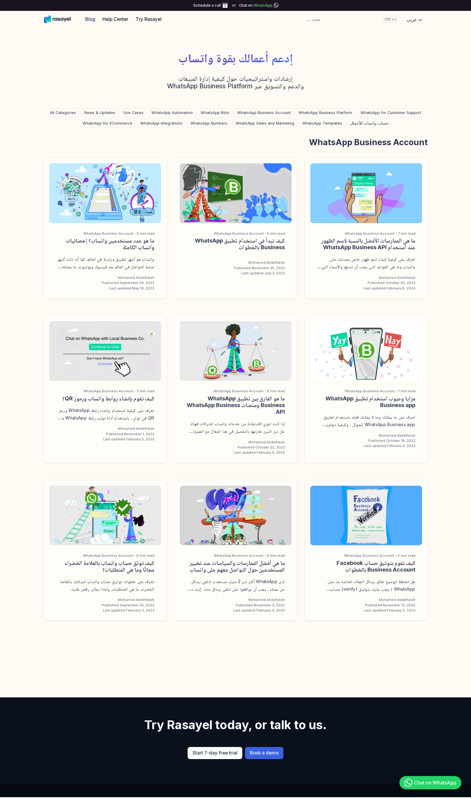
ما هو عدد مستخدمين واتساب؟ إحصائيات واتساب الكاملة (110, 243)
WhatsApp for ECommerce (107, 123)
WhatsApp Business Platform (325, 112)
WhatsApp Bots (215, 112)
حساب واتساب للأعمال (369, 123)
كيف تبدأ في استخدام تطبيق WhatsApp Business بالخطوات (240, 243)
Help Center (115, 19)
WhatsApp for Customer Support (390, 112)
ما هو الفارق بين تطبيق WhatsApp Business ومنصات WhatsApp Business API (236, 405)
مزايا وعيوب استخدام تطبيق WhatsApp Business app (370, 401)
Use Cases (133, 112)
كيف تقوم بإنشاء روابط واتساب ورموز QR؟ (108, 398)
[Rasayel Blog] (60, 19)
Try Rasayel (149, 19)
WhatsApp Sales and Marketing (265, 123)
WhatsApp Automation (172, 112)
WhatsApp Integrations (161, 123)
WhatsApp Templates (322, 123)
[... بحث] (351, 19)
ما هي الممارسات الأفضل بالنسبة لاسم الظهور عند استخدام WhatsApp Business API (368, 243)
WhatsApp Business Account (264, 112)
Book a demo (264, 753)
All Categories (63, 112)
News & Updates (99, 112)
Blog (90, 19)
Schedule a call (207, 5)
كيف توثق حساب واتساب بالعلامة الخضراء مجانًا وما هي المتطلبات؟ (109, 566)
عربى (415, 19)
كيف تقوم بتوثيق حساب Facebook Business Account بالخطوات (376, 566)
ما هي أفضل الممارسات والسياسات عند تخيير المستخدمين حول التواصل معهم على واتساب (237, 566)
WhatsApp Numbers (208, 123)
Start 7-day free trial (214, 753)
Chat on (256, 5)
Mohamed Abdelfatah (397, 278)
